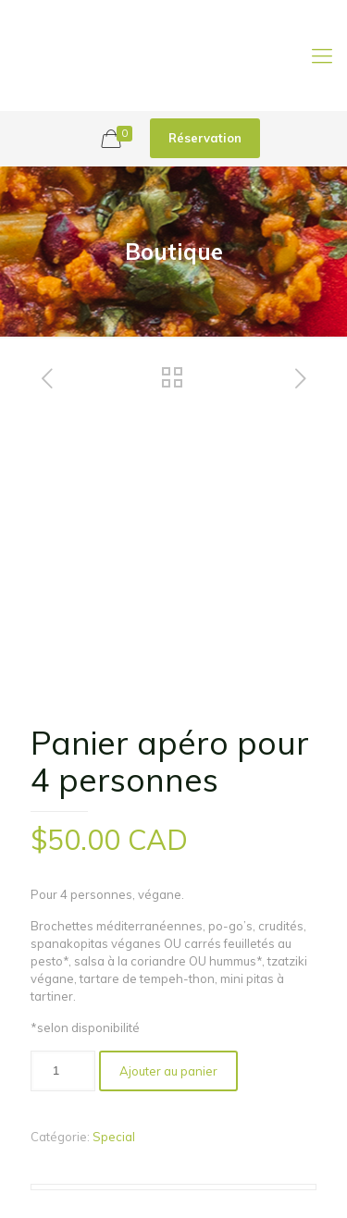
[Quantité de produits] (63, 1071)
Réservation (205, 137)
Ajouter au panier (168, 1071)
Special (114, 1136)
